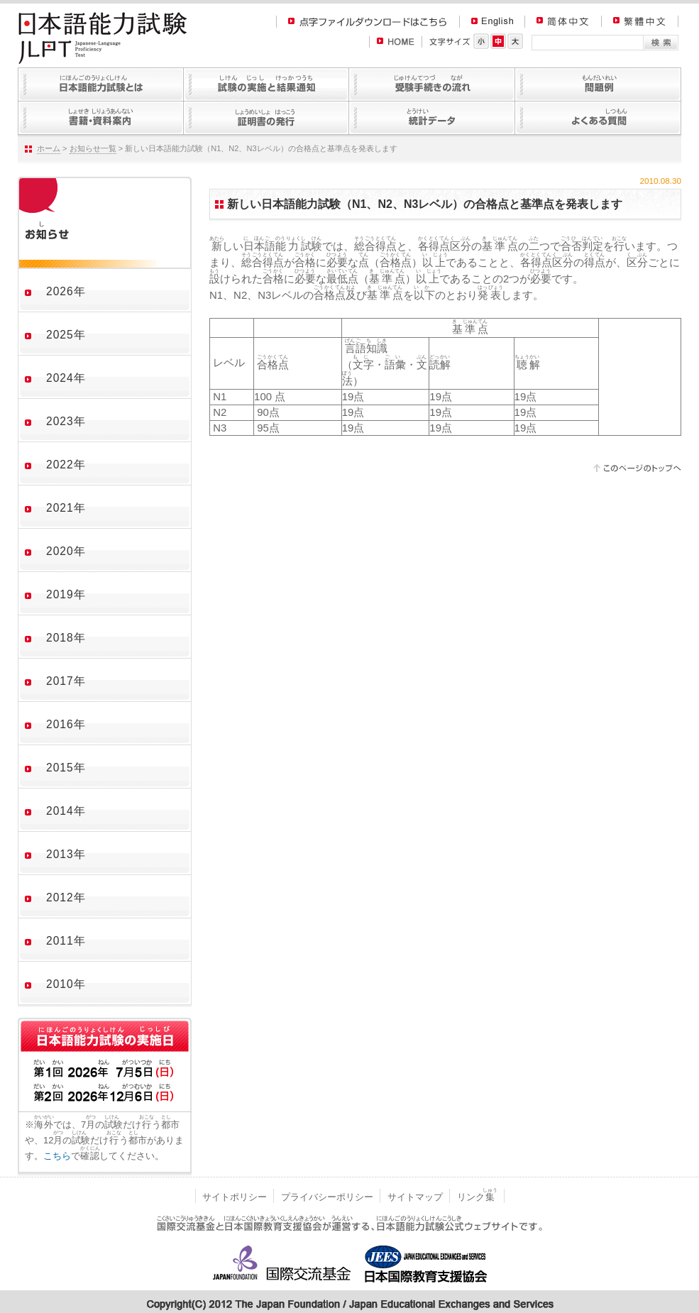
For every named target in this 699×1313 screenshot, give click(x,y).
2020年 (66, 551)
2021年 (66, 508)
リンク (477, 1197)
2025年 (66, 335)
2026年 (66, 291)
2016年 (66, 724)
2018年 (66, 638)
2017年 (66, 681)
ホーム (48, 148)
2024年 (66, 378)
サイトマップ (415, 1197)
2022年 (66, 464)
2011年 (66, 941)
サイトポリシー (234, 1197)
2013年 (66, 854)
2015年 (66, 768)
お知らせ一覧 (93, 148)
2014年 (66, 811)
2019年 (66, 594)
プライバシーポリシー (327, 1197)
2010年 (66, 984)
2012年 (66, 897)
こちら (57, 1155)
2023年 (66, 421)
